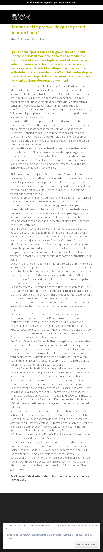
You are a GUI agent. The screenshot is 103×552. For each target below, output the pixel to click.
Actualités (29, 39)
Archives (39, 39)
